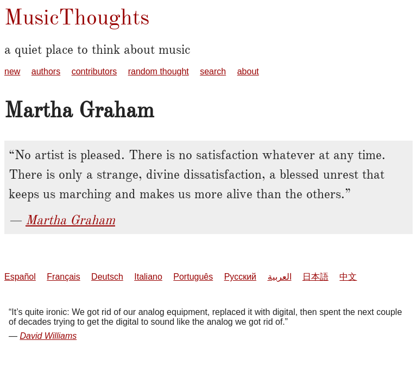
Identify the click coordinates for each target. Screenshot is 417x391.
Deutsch (107, 276)
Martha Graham (70, 220)
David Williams (48, 335)
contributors (94, 71)
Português (193, 276)
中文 (348, 276)
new (12, 71)
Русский (240, 276)
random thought (158, 71)
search (213, 71)
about (248, 71)
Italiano (148, 276)
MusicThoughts (76, 17)
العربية (280, 276)
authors (45, 71)
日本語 (315, 276)
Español (20, 276)
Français (63, 276)
